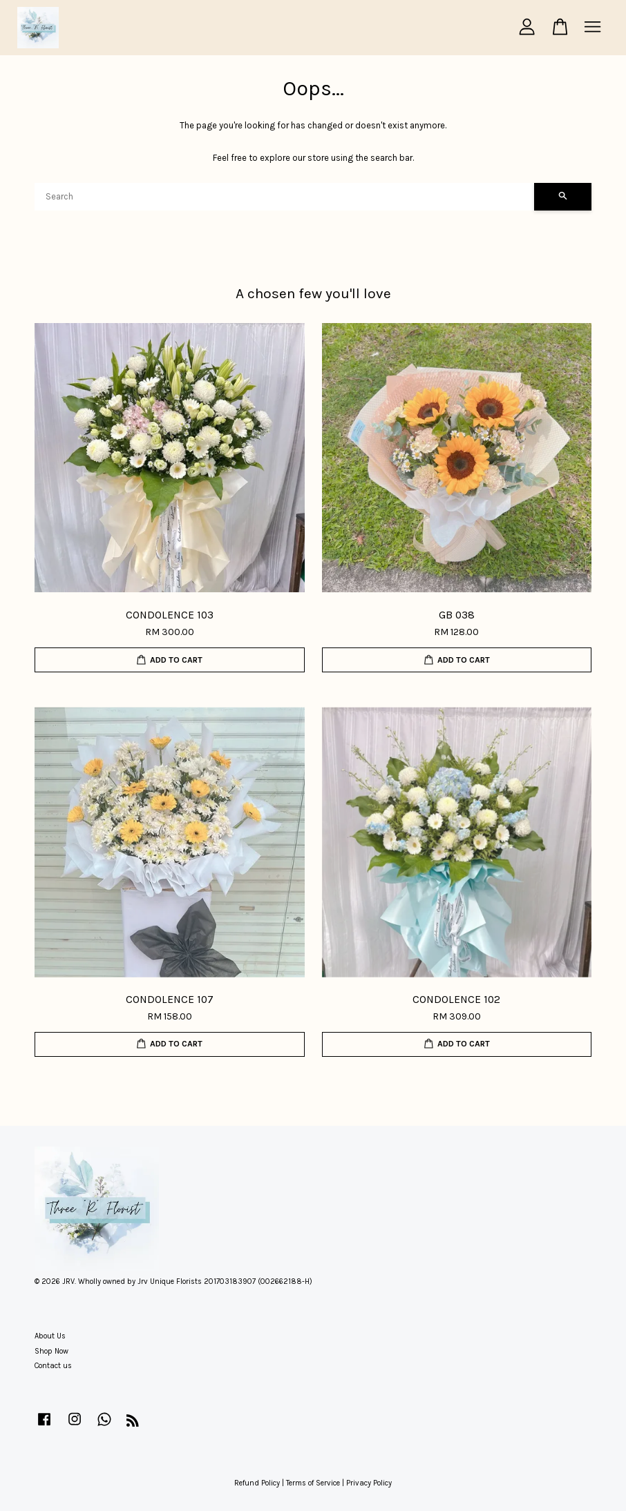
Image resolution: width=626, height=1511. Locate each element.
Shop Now (51, 1351)
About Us (50, 1336)
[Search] (284, 197)
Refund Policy (257, 1483)
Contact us (53, 1365)
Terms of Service (313, 1483)
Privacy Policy (369, 1483)
